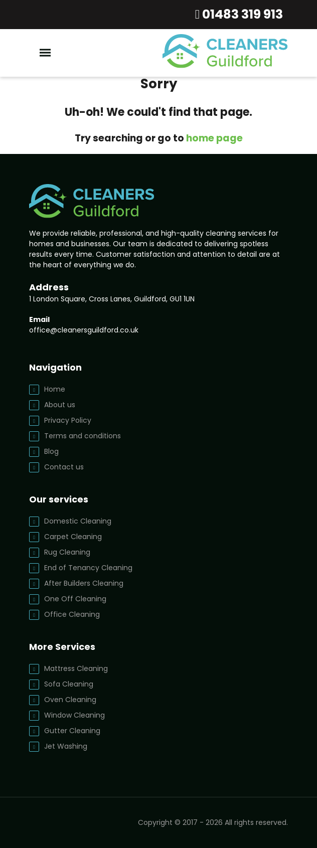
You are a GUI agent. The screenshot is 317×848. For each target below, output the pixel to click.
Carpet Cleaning (73, 537)
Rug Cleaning (67, 552)
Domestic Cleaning (77, 521)
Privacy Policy (67, 420)
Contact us (64, 467)
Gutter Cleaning (72, 731)
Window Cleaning (74, 715)
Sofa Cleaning (68, 684)
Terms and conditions (82, 436)
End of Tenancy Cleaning (88, 568)
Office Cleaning (72, 614)
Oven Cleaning (70, 700)
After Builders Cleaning (83, 583)
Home (54, 389)
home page (214, 138)
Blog (51, 451)
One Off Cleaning (75, 599)
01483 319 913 (241, 14)
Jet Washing (65, 746)
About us (59, 405)
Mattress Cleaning (76, 668)
